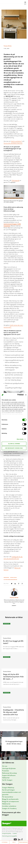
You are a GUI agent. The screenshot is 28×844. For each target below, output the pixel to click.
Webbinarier (6, 804)
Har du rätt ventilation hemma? (13, 143)
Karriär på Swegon (8, 790)
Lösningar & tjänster (9, 768)
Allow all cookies (14, 443)
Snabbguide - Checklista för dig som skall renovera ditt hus (13, 712)
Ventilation (14, 577)
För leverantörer (7, 797)
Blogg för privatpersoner (10, 801)
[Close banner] (25, 394)
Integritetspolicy (6, 833)
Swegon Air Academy (9, 808)
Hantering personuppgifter (9, 836)
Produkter (5, 771)
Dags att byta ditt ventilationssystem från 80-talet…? (13, 677)
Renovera (6, 577)
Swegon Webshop (8, 787)
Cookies (15, 833)
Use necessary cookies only (14, 448)
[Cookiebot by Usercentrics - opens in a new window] (18, 395)
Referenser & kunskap (9, 773)
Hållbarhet (5, 778)
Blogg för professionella (10, 799)
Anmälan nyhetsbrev (9, 806)
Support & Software (8, 775)
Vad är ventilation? (16, 141)
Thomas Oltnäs (7, 46)
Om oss (4, 766)
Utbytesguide (15, 180)
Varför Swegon (7, 780)
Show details (20, 439)
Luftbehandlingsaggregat (10, 579)
